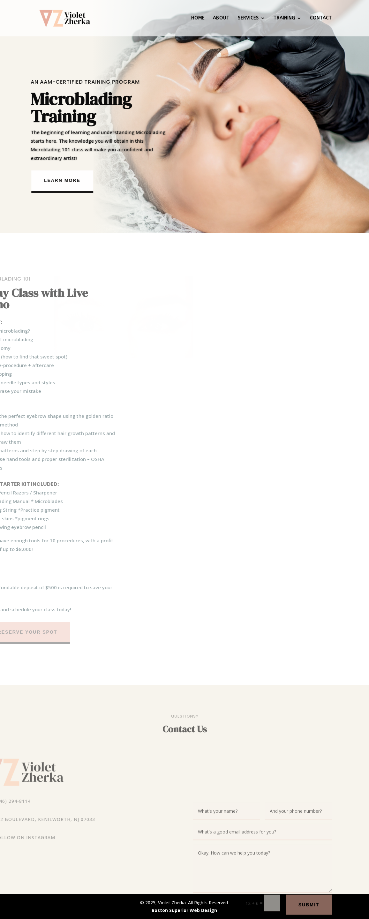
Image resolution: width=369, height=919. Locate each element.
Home (198, 18)
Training (284, 18)
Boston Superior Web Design (184, 910)
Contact (321, 18)
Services (248, 18)
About (221, 18)
